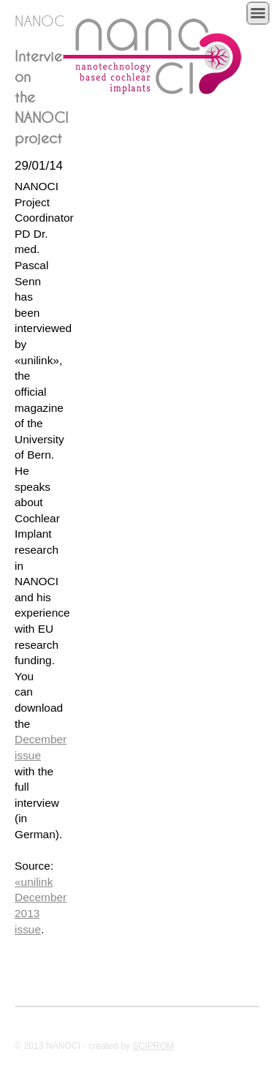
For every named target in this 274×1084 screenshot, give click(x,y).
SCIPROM (153, 1046)
